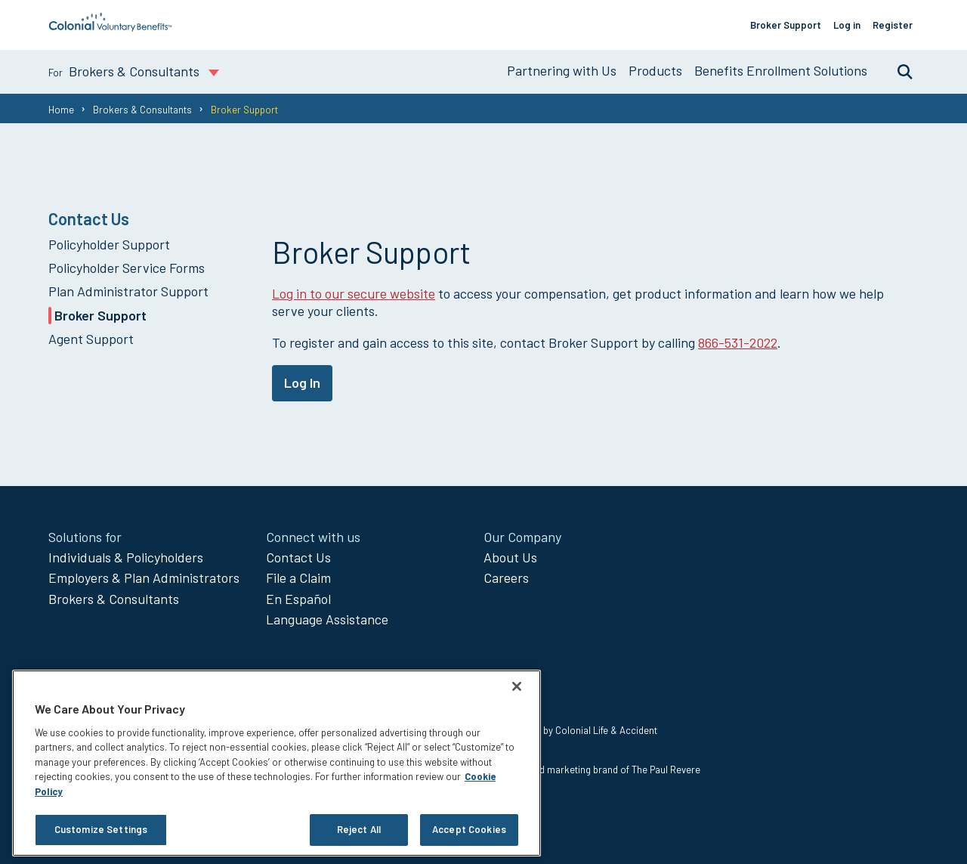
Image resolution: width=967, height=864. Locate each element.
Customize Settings (100, 829)
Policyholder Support (109, 244)
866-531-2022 (737, 342)
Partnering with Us (561, 70)
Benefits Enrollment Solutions (780, 70)
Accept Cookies (469, 829)
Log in (846, 25)
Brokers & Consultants (142, 110)
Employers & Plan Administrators (143, 577)
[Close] (516, 686)
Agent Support (91, 338)
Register (893, 25)
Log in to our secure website (353, 293)
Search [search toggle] (897, 71)
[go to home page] (110, 27)
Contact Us (298, 557)
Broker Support (785, 25)
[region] (276, 763)
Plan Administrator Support (128, 291)
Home (61, 110)
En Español (298, 598)
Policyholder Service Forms (126, 267)
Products (655, 70)
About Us (510, 557)
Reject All (359, 829)
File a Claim (298, 577)
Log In (302, 382)
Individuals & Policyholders (125, 557)
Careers (506, 577)
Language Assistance (327, 619)
